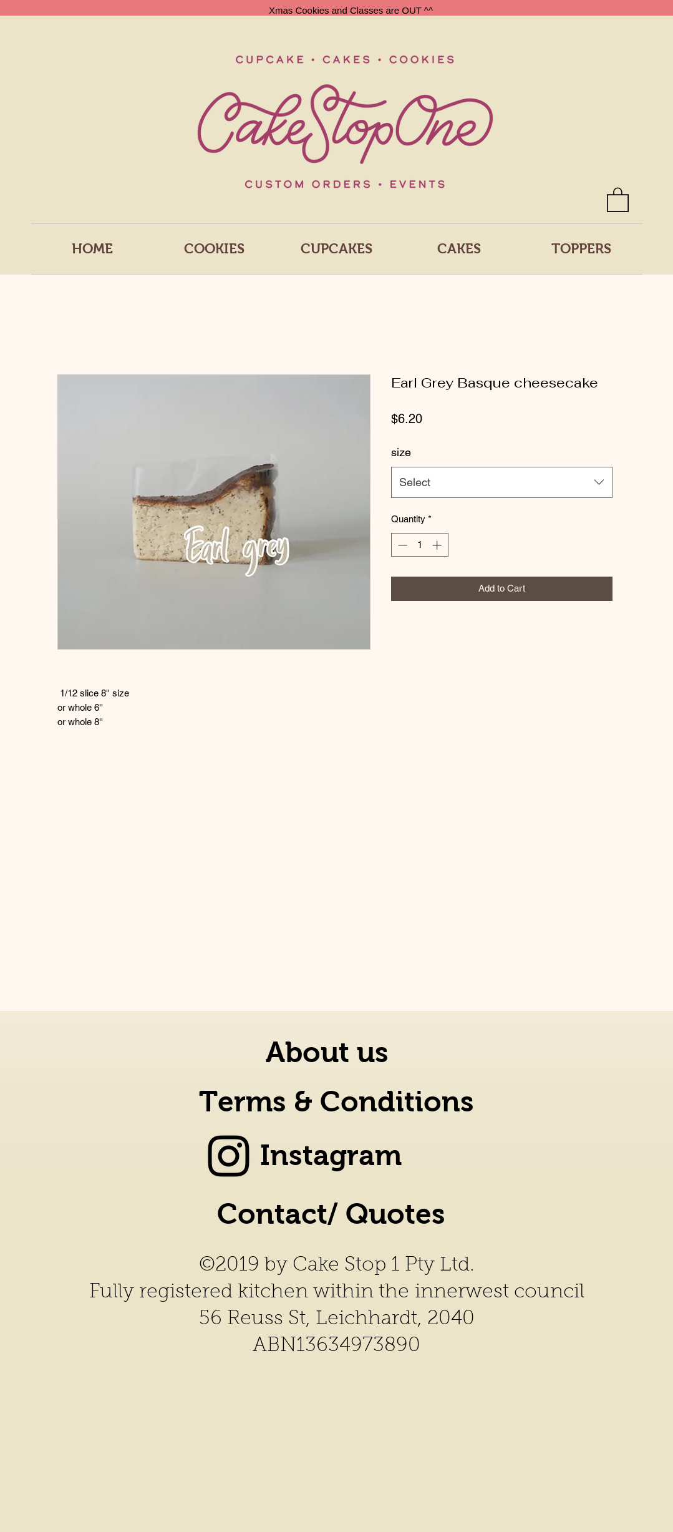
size (401, 452)
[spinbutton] (419, 545)
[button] (618, 199)
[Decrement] (401, 545)
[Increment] (438, 545)
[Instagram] (228, 1156)
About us (327, 1052)
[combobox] (501, 482)
